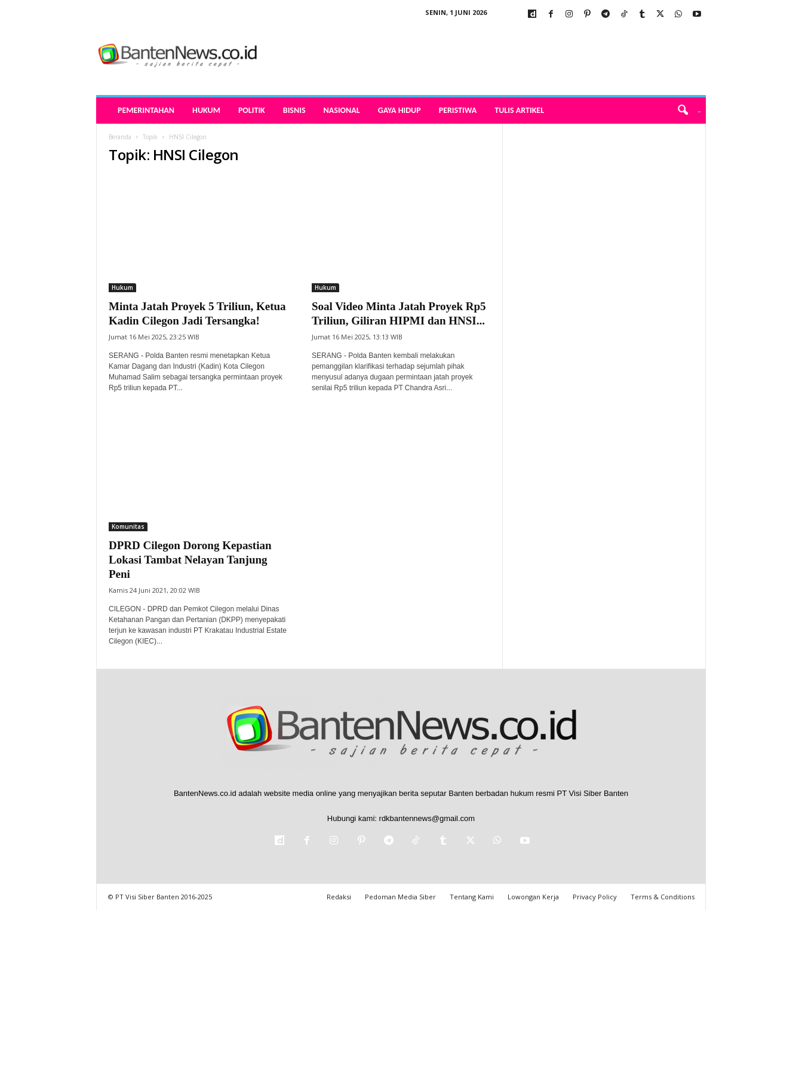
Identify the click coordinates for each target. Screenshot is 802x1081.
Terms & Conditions (663, 896)
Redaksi (339, 896)
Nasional (342, 110)
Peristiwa (458, 110)
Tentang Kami (472, 896)
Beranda (120, 137)
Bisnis (294, 110)
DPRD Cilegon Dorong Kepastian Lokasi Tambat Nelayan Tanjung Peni (190, 559)
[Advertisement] (604, 303)
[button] (685, 110)
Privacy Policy (595, 896)
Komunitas (128, 526)
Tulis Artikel (519, 110)
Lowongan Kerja (533, 896)
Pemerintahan (146, 110)
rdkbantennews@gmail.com (427, 818)
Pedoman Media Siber (400, 896)
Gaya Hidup (399, 110)
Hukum (206, 110)
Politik (251, 110)
